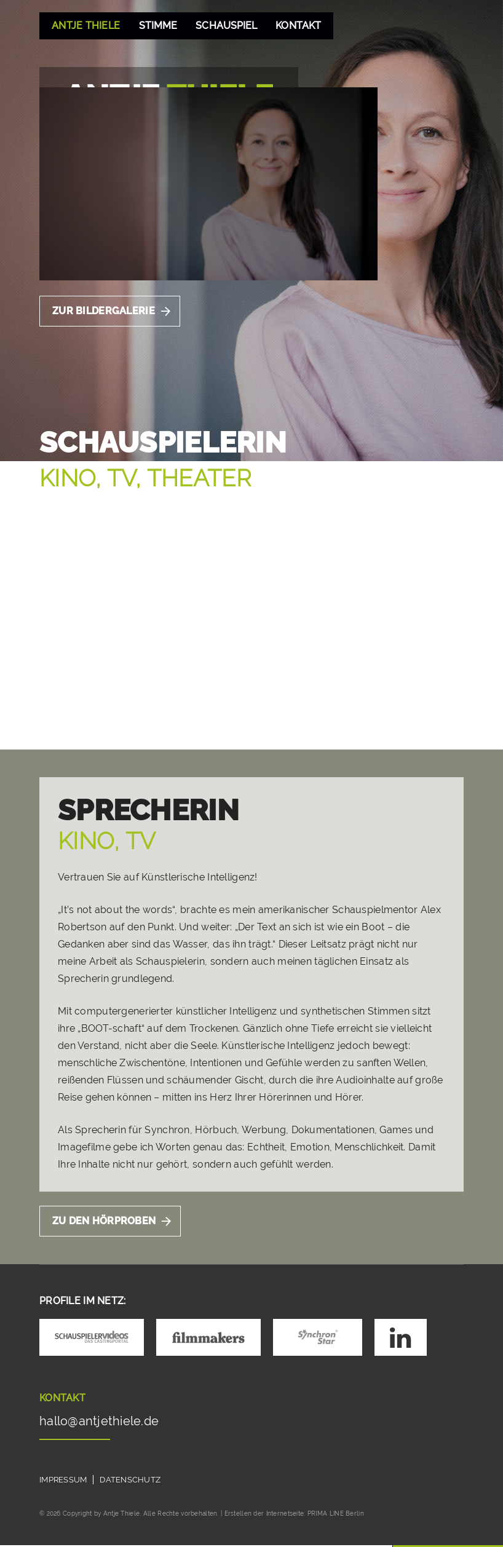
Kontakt (300, 25)
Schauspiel (227, 25)
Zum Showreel (93, 707)
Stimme (158, 25)
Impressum (63, 1481)
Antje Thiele (86, 25)
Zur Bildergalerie (103, 311)
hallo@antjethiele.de (101, 1423)
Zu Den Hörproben (104, 1222)
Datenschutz (130, 1481)
